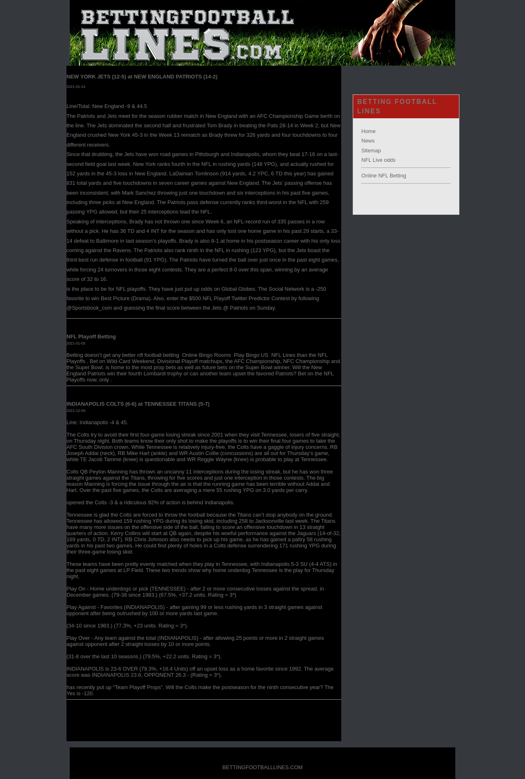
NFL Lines (283, 355)
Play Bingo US (251, 355)
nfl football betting (159, 355)
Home (368, 131)
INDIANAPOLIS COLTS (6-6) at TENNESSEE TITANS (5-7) (138, 404)
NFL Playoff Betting (91, 336)
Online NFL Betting (383, 175)
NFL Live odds (378, 160)
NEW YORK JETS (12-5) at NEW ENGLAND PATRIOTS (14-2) (141, 77)
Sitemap (371, 150)
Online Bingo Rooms (207, 355)
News (368, 141)
